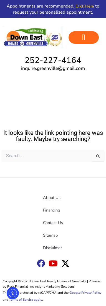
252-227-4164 (53, 60)
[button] (84, 37)
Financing (51, 210)
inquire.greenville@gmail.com (53, 68)
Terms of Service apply (25, 299)
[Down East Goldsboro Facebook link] (41, 263)
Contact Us (53, 222)
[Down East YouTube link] (53, 263)
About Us (51, 197)
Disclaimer (52, 248)
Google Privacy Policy (85, 292)
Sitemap (50, 235)
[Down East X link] (65, 263)
